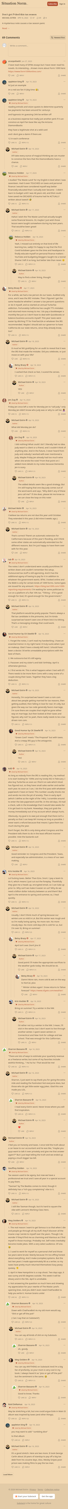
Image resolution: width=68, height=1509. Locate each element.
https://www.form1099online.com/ (24, 71)
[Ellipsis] (64, 61)
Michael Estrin (9, 18)
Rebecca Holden (16, 172)
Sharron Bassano (16, 1049)
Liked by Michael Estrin (18, 103)
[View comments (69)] (39, 18)
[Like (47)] (32, 18)
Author (14, 152)
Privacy (33, 1489)
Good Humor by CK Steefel (21, 633)
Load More (7, 1474)
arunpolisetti (14, 61)
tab (9, 559)
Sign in (62, 4)
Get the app (47, 1496)
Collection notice (52, 1489)
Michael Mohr (15, 508)
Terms (40, 1489)
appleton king (15, 81)
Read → (6, 28)
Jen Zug (12, 399)
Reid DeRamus (15, 1404)
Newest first (58, 37)
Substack (21, 1503)
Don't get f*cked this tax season (19, 14)
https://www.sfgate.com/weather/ (46, 990)
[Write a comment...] (37, 49)
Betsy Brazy (14, 288)
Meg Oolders (14, 1220)
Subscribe (52, 4)
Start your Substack (25, 1496)
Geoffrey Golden (16, 1168)
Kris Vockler (14, 871)
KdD (10, 768)
